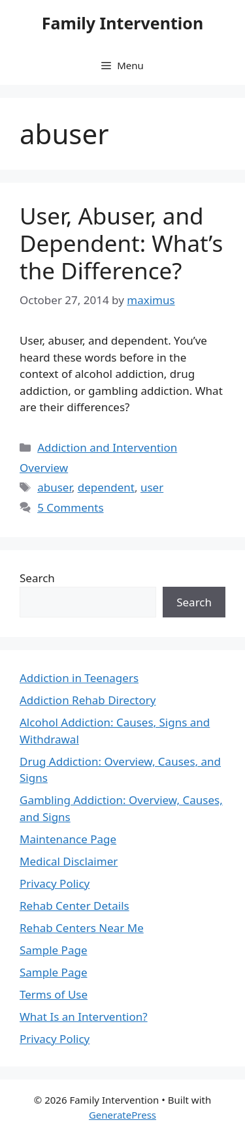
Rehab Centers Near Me (82, 927)
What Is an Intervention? (84, 1016)
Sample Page (53, 949)
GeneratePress (122, 1114)
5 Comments (70, 507)
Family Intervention (122, 23)
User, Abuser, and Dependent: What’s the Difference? (121, 243)
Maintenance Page (68, 839)
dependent (106, 487)
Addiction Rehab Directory (87, 699)
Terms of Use (54, 994)
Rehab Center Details (74, 905)
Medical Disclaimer (69, 861)
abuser (54, 487)
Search (37, 577)
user (151, 487)
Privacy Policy (55, 883)
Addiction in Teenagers (79, 677)
